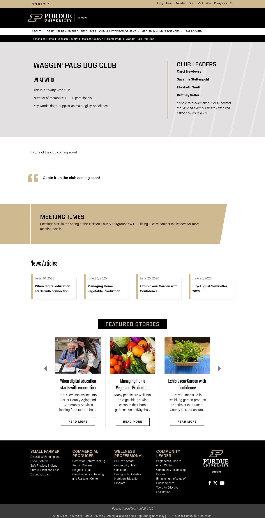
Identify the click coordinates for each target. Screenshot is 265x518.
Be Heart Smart (124, 461)
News (169, 3)
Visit (200, 3)
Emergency (220, 3)
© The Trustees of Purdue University (79, 516)
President (181, 3)
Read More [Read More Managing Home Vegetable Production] (132, 421)
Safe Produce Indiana (43, 465)
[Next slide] (219, 368)
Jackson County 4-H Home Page (101, 38)
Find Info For (39, 4)
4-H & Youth (194, 31)
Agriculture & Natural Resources (71, 31)
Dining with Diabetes (127, 474)
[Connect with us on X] (215, 483)
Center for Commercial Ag (88, 461)
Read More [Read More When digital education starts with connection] (78, 421)
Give (208, 3)
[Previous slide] (46, 368)
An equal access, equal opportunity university (135, 516)
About (36, 31)
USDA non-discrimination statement (189, 516)
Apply (160, 3)
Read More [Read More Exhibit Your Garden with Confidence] (187, 421)
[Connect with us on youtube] (222, 483)
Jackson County (67, 38)
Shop (192, 3)
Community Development (118, 31)
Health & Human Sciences (161, 31)
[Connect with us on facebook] (209, 483)
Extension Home (43, 38)
